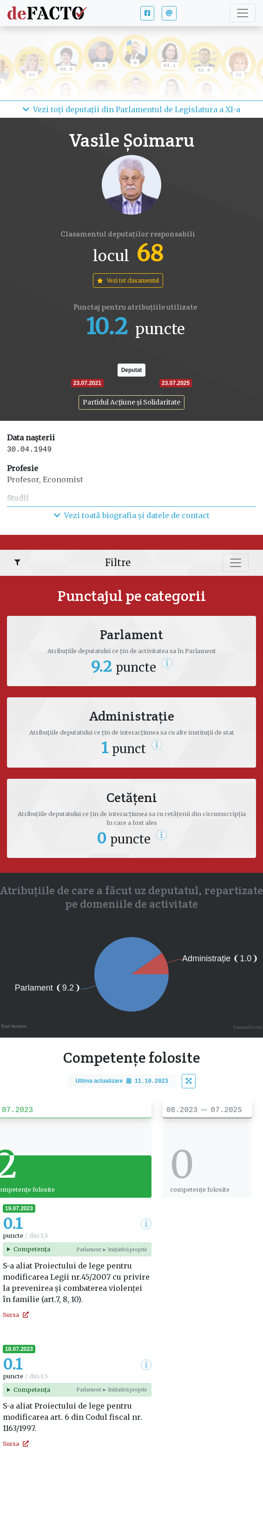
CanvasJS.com (247, 1027)
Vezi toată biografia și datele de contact (132, 515)
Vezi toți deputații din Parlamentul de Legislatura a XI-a (131, 109)
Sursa (16, 1314)
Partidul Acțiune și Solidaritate (131, 402)
